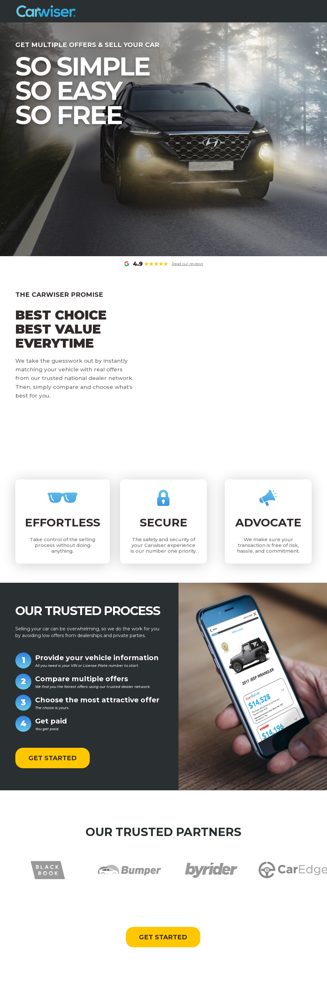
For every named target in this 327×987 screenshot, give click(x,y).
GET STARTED (52, 758)
